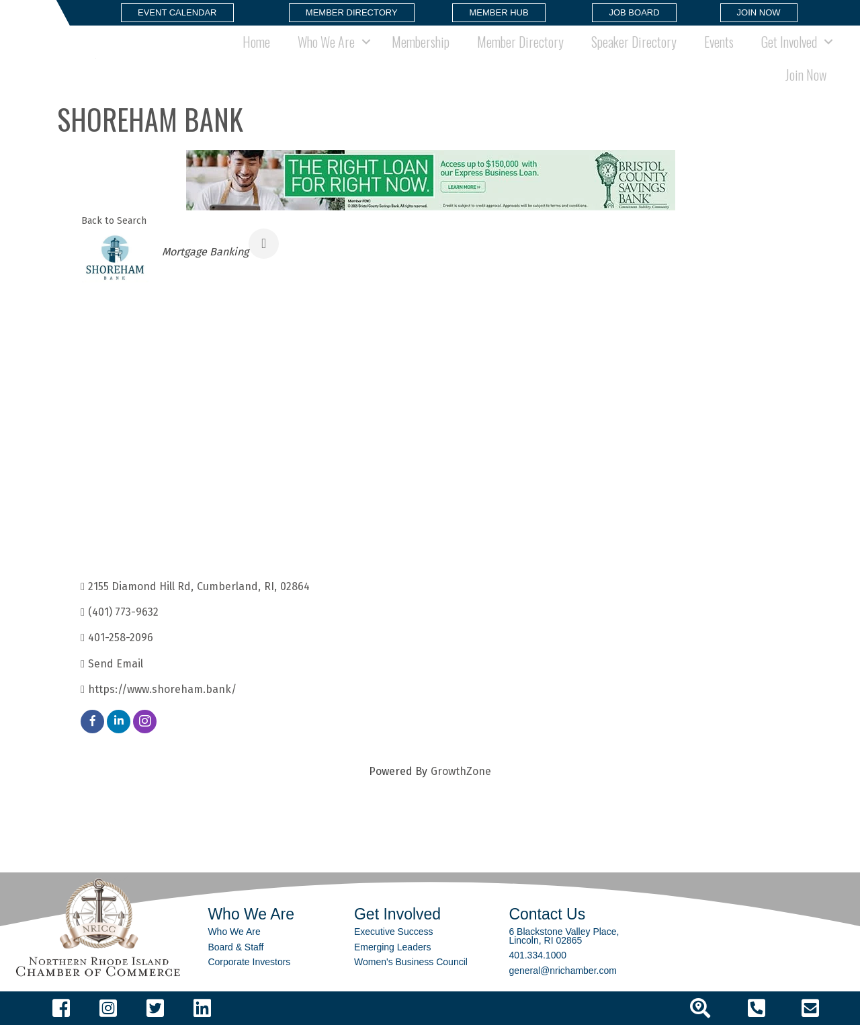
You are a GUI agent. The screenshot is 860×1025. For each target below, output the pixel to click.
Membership (420, 42)
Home (256, 42)
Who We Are (326, 42)
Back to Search (113, 221)
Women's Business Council (411, 961)
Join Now (805, 75)
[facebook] (92, 721)
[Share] (264, 244)
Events (719, 42)
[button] (177, 12)
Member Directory (520, 42)
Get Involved (789, 42)
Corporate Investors (249, 961)
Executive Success (393, 931)
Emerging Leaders (392, 947)
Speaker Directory (634, 42)
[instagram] (145, 721)
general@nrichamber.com (563, 970)
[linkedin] (118, 721)
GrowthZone (461, 771)
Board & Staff (235, 947)
